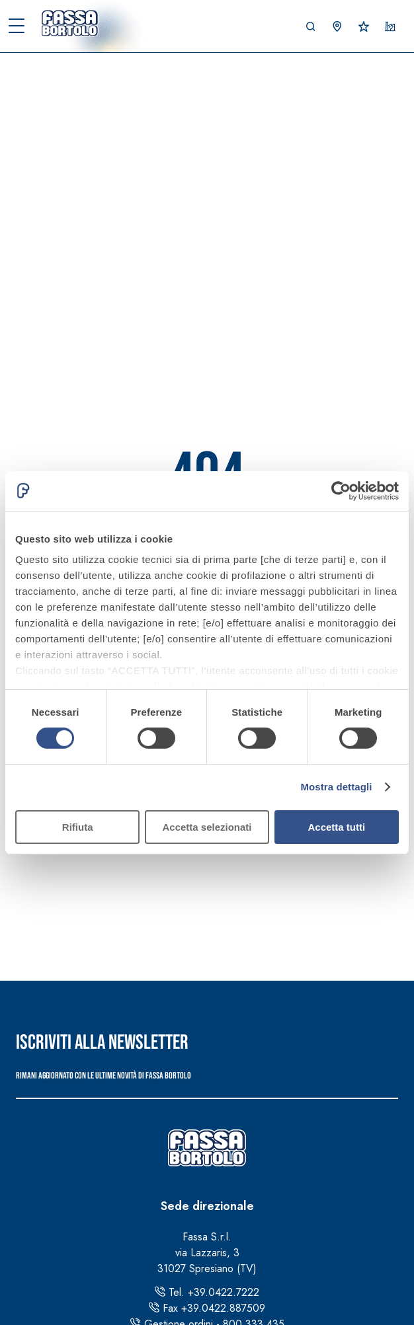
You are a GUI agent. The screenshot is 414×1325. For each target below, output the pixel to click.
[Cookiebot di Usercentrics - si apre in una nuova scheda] (341, 490)
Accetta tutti (336, 827)
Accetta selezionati (206, 827)
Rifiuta (77, 827)
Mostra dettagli (336, 786)
